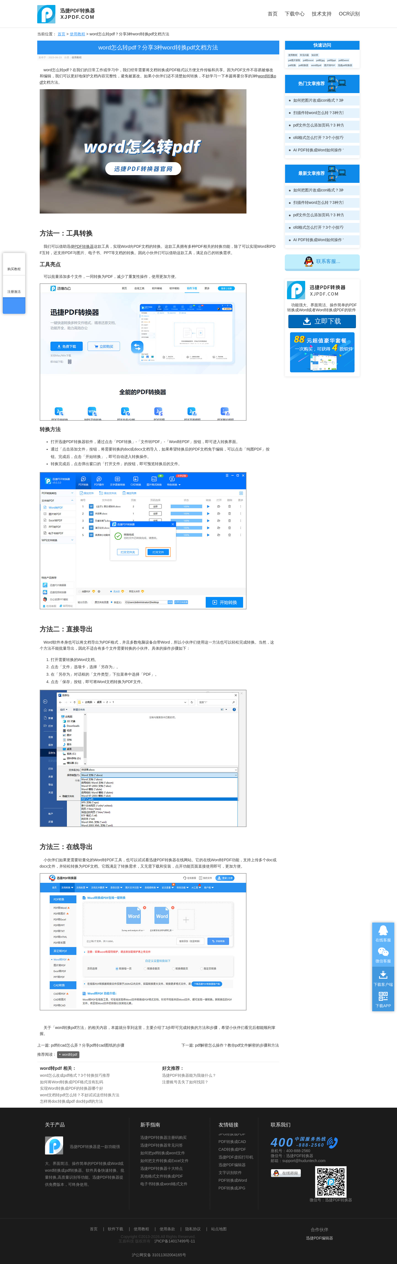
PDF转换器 (84, 246)
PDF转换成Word (233, 1183)
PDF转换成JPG (232, 1191)
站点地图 (219, 1229)
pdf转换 (292, 65)
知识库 (315, 55)
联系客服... (322, 261)
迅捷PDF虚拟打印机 (236, 1160)
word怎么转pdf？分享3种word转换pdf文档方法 (158, 47)
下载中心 (295, 14)
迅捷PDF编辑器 (232, 1167)
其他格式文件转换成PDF (161, 1176)
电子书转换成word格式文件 (163, 1184)
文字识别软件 (230, 1175)
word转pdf (69, 1055)
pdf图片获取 (294, 60)
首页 (273, 14)
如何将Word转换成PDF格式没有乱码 (71, 1082)
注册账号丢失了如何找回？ (185, 1082)
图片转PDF (329, 65)
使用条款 (167, 1229)
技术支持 (322, 14)
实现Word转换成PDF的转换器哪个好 (71, 1088)
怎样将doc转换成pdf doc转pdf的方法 (71, 1101)
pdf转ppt (332, 60)
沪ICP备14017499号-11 (174, 1241)
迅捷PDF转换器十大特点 (161, 1168)
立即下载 (322, 321)
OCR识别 (349, 14)
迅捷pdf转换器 (345, 65)
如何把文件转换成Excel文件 (164, 1160)
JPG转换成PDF (232, 1136)
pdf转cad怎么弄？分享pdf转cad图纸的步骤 (87, 1045)
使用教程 (77, 34)
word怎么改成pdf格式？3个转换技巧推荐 (75, 1075)
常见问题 (304, 55)
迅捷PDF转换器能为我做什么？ (189, 1075)
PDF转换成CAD (232, 1144)
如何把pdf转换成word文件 (162, 1153)
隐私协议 (193, 1229)
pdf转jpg (320, 60)
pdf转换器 (303, 65)
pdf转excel (308, 60)
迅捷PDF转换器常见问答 (161, 1145)
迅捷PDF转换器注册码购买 (163, 1137)
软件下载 (115, 1229)
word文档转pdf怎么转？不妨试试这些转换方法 (79, 1095)
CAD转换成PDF (232, 1152)
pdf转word (343, 60)
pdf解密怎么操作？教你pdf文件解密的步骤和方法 (237, 1045)
